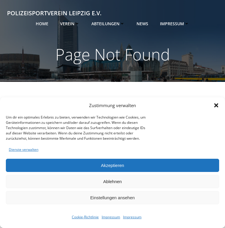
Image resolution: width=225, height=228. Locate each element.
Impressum (111, 217)
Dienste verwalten (23, 149)
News (142, 23)
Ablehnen (112, 181)
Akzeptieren (112, 165)
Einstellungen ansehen (112, 197)
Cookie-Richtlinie (85, 217)
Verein (70, 23)
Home (42, 23)
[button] (216, 105)
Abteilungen (108, 23)
